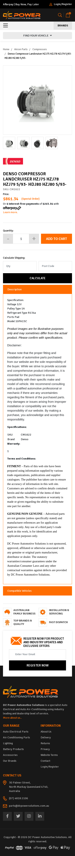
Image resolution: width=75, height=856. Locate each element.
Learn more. (10, 212)
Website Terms (49, 755)
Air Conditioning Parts (16, 737)
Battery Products (13, 749)
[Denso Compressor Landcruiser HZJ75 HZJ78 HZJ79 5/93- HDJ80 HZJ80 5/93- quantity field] (21, 239)
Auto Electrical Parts (15, 731)
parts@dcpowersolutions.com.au (29, 805)
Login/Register (60, 4)
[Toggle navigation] (5, 26)
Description (14, 289)
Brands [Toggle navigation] (63, 25)
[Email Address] (37, 654)
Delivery (46, 737)
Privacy (45, 749)
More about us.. (12, 717)
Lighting (8, 743)
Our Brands (9, 761)
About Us (46, 731)
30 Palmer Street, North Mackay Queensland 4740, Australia (28, 787)
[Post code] (55, 266)
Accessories (10, 755)
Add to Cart (56, 239)
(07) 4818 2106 (18, 798)
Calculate (37, 278)
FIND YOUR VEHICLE (37, 35)
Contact (45, 761)
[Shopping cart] (68, 15)
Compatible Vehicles (19, 590)
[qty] (20, 266)
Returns (45, 743)
